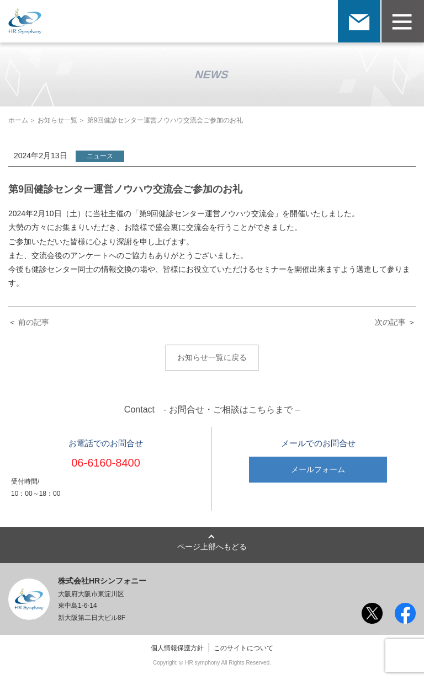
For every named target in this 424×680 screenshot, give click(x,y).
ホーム (18, 120)
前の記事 (33, 322)
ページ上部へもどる (212, 546)
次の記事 (390, 322)
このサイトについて (243, 648)
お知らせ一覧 (57, 120)
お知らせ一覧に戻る (212, 357)
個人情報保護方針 (177, 648)
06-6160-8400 (105, 463)
